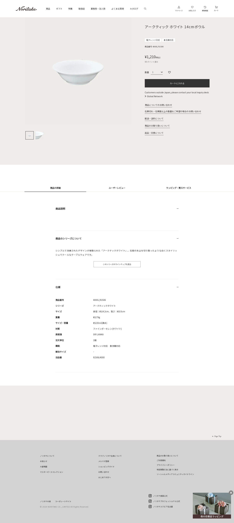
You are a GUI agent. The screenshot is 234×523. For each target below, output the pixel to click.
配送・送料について (154, 118)
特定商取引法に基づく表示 (167, 469)
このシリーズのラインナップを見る (117, 264)
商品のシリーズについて (69, 238)
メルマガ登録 (103, 461)
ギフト (59, 8)
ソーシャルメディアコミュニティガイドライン (175, 474)
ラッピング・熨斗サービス (178, 187)
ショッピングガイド (106, 466)
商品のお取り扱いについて (157, 125)
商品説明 (60, 208)
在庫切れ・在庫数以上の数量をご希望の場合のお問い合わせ (173, 111)
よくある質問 (117, 8)
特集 (70, 8)
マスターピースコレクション (51, 472)
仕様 (58, 287)
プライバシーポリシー (166, 465)
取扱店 (81, 8)
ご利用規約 (161, 460)
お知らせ (43, 461)
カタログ (134, 8)
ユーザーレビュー (117, 187)
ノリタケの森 (45, 501)
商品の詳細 (55, 187)
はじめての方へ (104, 477)
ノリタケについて (47, 456)
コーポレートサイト (63, 501)
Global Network (155, 96)
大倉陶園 (43, 466)
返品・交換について (154, 132)
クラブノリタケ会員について (110, 456)
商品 (48, 8)
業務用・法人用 (98, 8)
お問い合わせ (103, 472)
